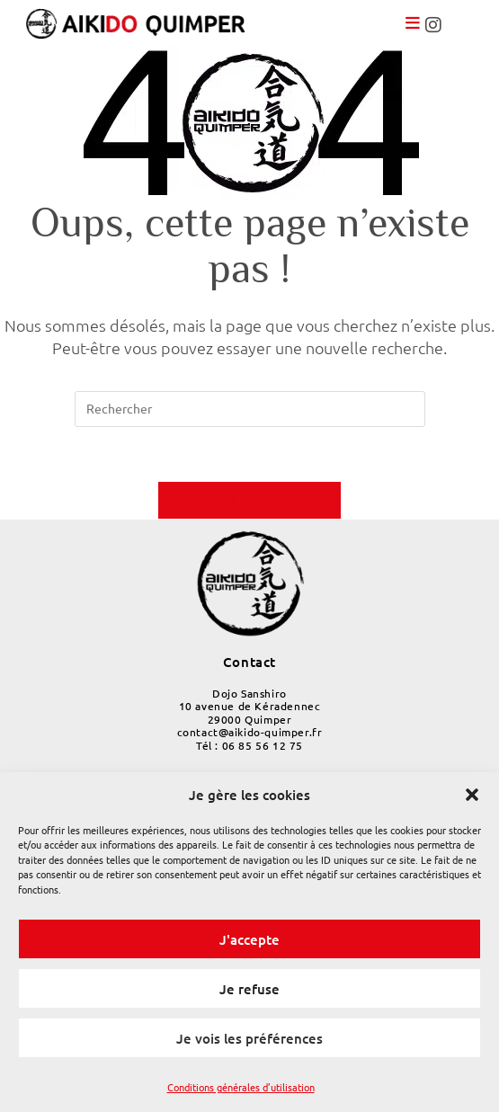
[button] (472, 795)
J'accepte (249, 939)
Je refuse (249, 989)
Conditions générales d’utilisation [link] (241, 1087)
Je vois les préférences (249, 1038)
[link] (147, 22)
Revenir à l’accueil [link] (250, 500)
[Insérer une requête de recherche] (250, 409)
